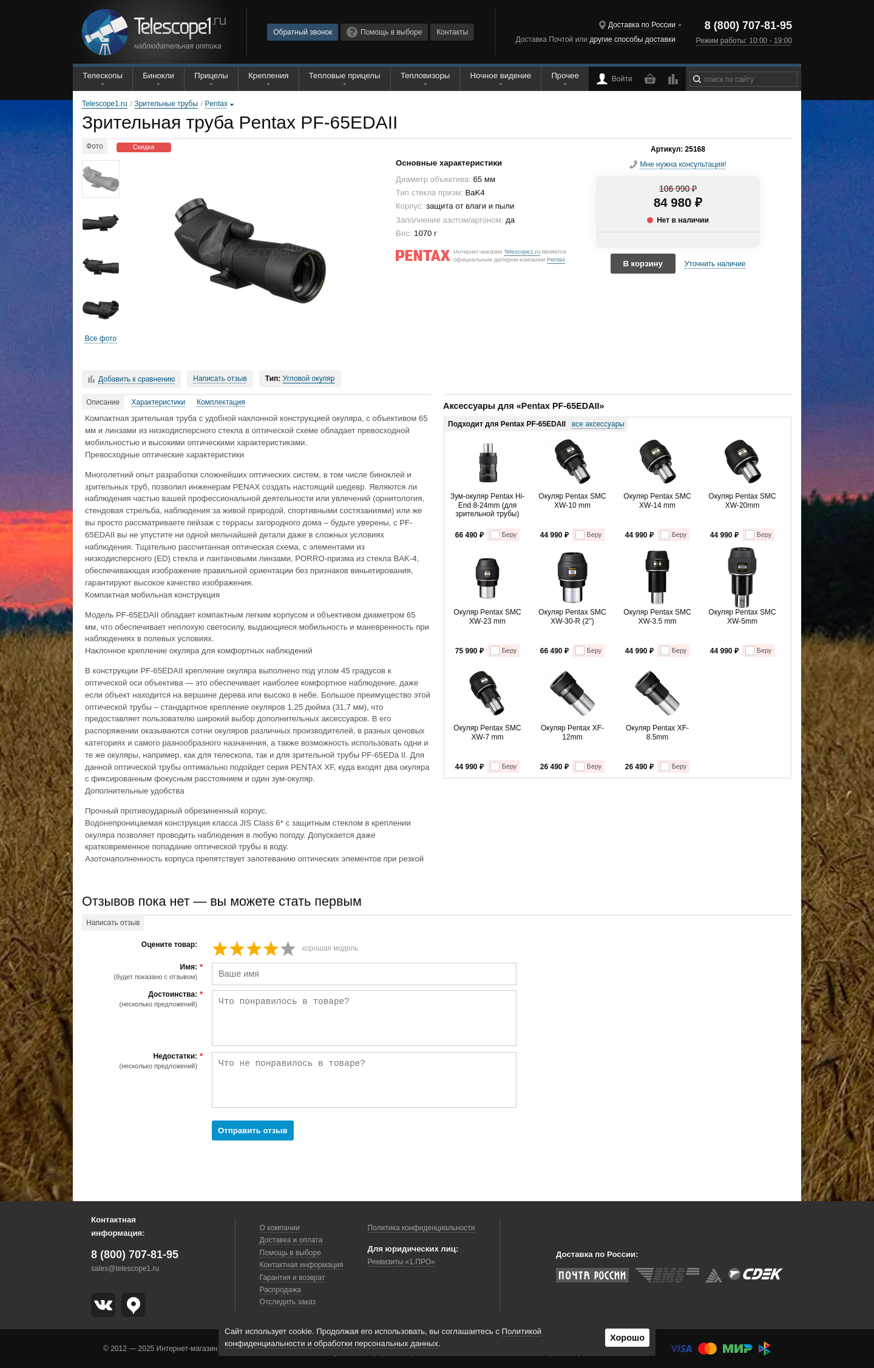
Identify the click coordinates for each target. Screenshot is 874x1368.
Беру (503, 534)
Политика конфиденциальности (421, 1228)
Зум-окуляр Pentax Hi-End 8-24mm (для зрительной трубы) (487, 505)
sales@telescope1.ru (125, 1268)
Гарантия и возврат (292, 1277)
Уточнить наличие (715, 264)
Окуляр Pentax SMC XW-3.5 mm (657, 616)
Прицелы (211, 75)
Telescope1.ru (522, 251)
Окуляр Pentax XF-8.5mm (657, 732)
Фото (94, 146)
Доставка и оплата (291, 1240)
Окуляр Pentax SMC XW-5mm (742, 616)
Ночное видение (500, 75)
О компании (280, 1228)
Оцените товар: (169, 945)
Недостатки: (141, 1061)
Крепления (268, 75)
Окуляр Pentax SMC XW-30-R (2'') (572, 616)
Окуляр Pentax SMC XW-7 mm (487, 732)
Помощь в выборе (384, 32)
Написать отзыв (219, 378)
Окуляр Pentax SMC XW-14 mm (657, 500)
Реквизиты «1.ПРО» (401, 1262)
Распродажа (280, 1289)
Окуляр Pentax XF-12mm (572, 732)
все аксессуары (598, 424)
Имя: (141, 971)
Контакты (452, 32)
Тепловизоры (425, 75)
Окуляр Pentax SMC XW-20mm (742, 500)
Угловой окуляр (309, 378)
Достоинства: (141, 999)
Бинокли (158, 75)
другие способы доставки (632, 39)
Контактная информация (302, 1265)
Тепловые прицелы (345, 75)
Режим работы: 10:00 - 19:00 (743, 40)
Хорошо (627, 1338)
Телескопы (103, 75)
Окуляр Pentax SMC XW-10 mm (572, 500)
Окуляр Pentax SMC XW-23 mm (487, 616)
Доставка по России (642, 25)
